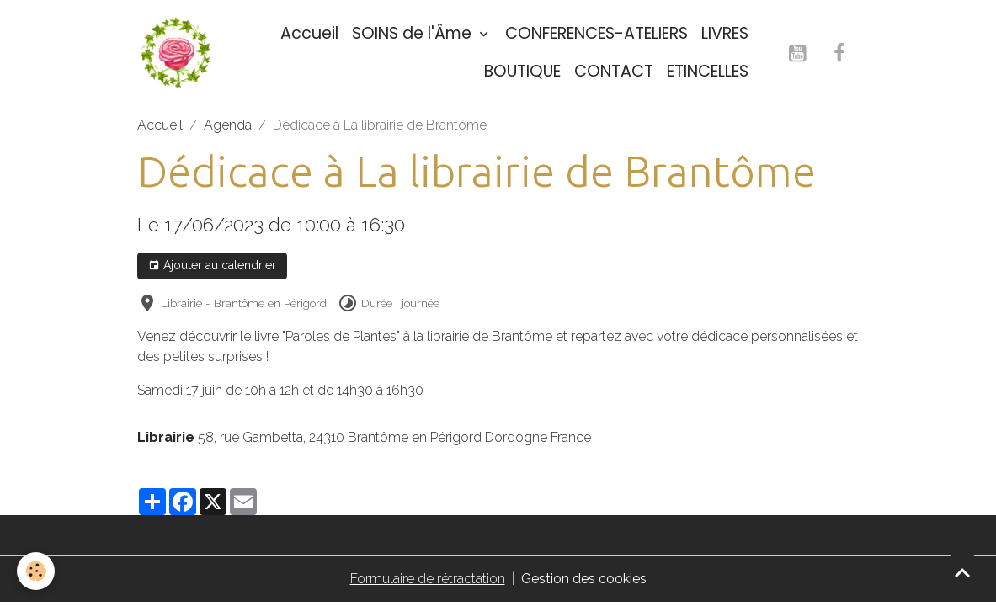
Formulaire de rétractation (427, 579)
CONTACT (613, 71)
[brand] (176, 52)
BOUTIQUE (522, 71)
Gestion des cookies (584, 579)
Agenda (228, 125)
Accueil (309, 33)
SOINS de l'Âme (414, 33)
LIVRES (724, 33)
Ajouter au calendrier (212, 266)
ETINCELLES (707, 71)
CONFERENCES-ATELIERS (596, 33)
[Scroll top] (962, 572)
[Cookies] (36, 571)
